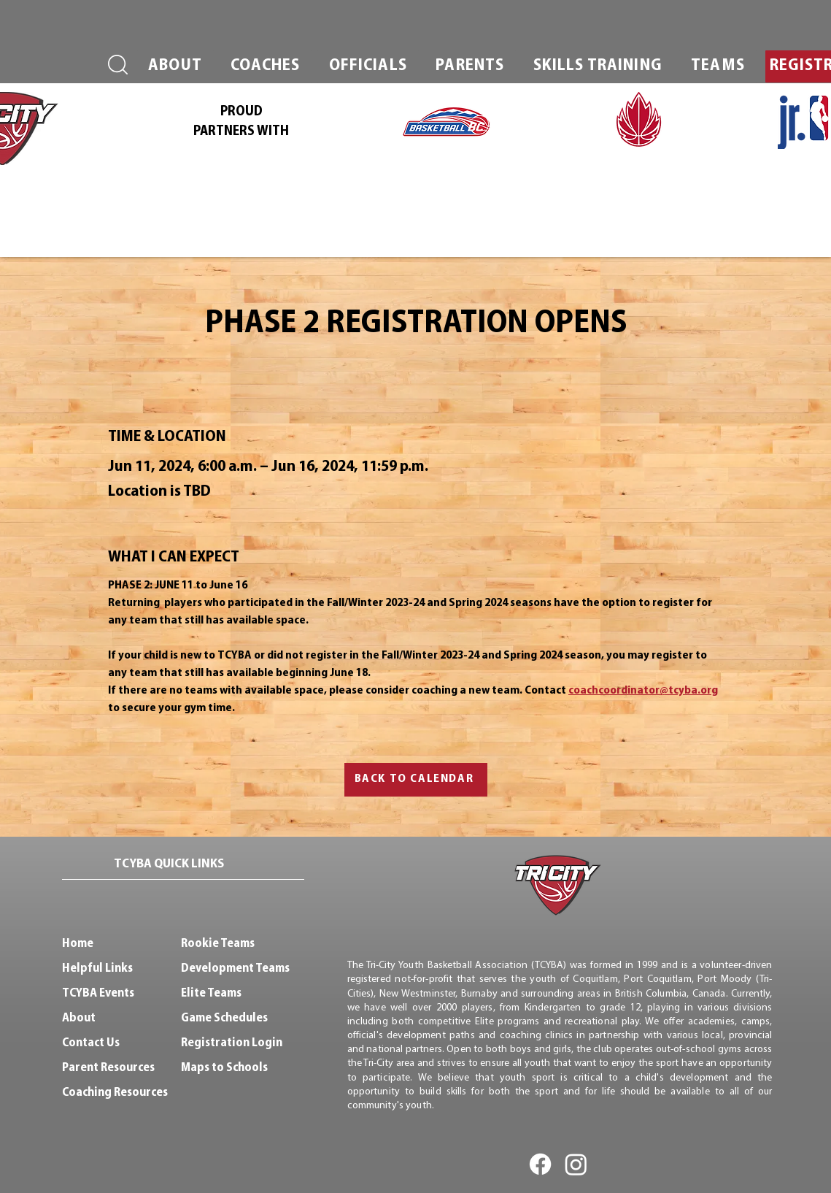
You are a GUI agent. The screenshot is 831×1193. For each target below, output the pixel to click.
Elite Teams (211, 993)
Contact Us (91, 1043)
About (79, 1018)
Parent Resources (108, 1068)
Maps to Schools (224, 1068)
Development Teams (235, 968)
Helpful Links (97, 968)
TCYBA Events (98, 993)
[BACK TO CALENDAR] (415, 780)
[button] (175, 66)
